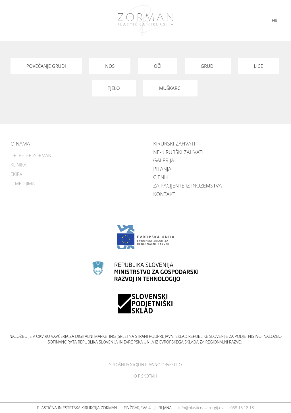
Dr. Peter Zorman (31, 155)
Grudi (208, 66)
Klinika (18, 165)
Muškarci (170, 88)
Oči (157, 66)
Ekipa (16, 174)
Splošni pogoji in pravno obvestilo (145, 364)
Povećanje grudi (46, 66)
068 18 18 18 (242, 407)
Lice (258, 66)
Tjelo (114, 88)
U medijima (23, 183)
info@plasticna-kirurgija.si (201, 407)
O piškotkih (145, 376)
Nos (110, 66)
